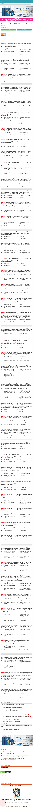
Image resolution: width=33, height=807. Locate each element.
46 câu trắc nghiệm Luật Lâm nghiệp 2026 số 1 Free (10, 721)
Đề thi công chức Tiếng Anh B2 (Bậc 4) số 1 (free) (9, 731)
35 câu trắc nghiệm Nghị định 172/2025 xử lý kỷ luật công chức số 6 (12, 707)
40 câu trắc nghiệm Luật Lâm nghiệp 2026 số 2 (9, 719)
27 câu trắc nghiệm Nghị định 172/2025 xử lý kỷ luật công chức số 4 (12, 710)
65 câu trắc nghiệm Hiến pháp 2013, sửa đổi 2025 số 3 (10, 729)
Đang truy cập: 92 (4, 767)
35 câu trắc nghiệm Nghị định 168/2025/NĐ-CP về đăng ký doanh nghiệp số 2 (14, 714)
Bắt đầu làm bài (24, 29)
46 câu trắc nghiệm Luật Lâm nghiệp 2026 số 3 (9, 718)
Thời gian (3, 27)
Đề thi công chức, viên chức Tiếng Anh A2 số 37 (9, 732)
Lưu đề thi (8, 29)
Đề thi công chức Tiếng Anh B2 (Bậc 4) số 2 (8, 728)
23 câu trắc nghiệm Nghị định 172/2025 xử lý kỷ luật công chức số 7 (12, 706)
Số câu (2, 25)
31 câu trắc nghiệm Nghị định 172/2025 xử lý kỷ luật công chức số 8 (12, 704)
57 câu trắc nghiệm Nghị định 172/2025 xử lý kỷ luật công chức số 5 (12, 709)
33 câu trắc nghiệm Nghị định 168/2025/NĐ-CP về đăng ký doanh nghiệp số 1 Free (15, 716)
